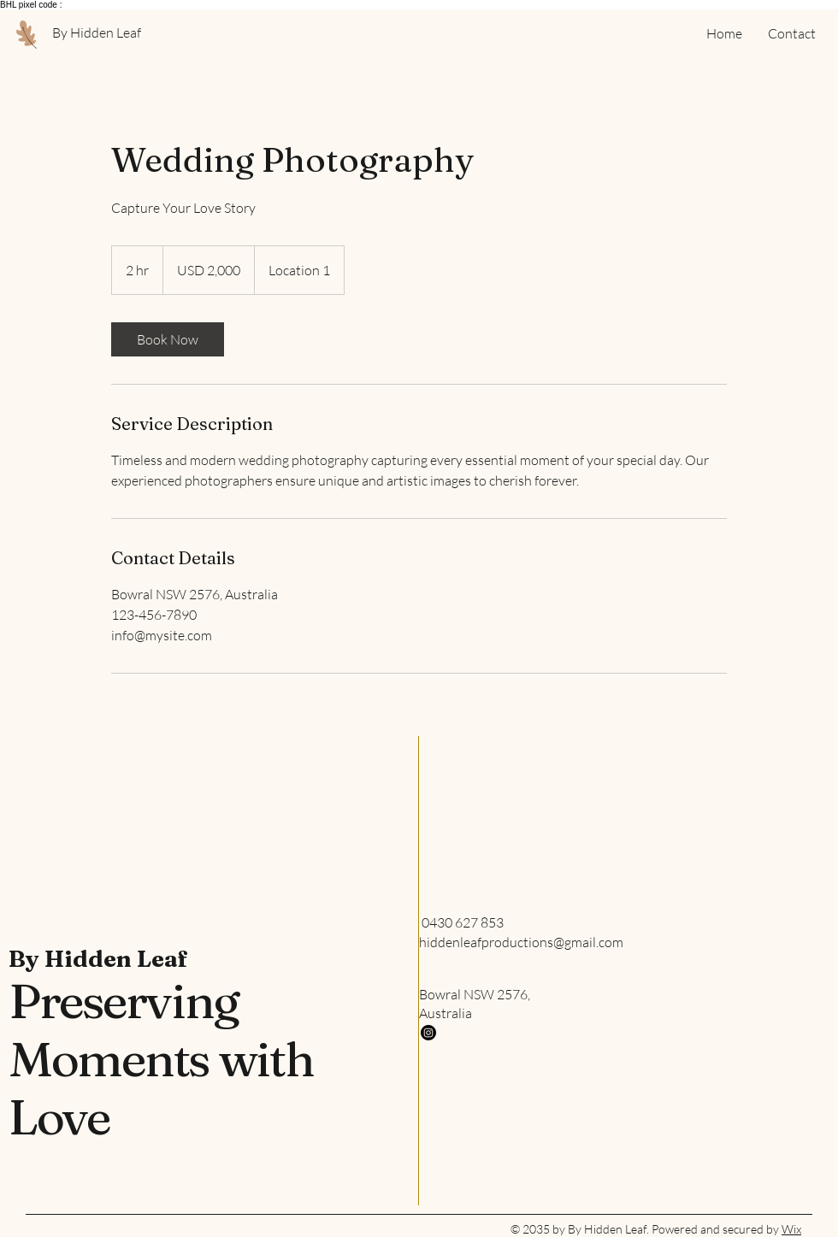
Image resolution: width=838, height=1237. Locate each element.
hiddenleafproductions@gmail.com (521, 942)
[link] (167, 339)
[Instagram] (428, 1032)
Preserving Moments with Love (161, 1059)
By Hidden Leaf (98, 959)
